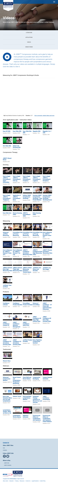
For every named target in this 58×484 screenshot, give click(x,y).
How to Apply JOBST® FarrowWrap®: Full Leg (17, 178)
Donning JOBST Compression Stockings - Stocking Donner (47, 198)
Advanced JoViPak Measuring (6, 234)
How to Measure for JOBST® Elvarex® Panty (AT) (7, 252)
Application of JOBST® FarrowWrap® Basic (17, 198)
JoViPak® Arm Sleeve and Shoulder (37, 269)
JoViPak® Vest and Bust (7, 286)
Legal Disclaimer (35, 480)
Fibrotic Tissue (17, 396)
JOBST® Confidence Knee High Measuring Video (37, 252)
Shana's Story (6, 361)
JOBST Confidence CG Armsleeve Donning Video (7, 342)
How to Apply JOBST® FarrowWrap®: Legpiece (37, 178)
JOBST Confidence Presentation (46, 398)
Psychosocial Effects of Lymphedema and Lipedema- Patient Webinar (47, 418)
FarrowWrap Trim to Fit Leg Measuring (37, 234)
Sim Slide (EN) (7, 146)
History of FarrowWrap (36, 304)
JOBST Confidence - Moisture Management (16, 325)
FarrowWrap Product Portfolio (27, 304)
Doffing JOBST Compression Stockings (27, 197)
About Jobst (5, 480)
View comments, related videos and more (44, 115)
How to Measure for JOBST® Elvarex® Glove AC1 (47, 235)
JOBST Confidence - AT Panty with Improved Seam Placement (47, 306)
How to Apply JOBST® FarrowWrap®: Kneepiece (47, 178)
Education (11, 480)
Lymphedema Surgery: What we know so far (7, 411)
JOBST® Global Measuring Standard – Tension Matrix (27, 270)
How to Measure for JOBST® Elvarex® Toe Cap (17, 252)
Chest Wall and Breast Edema (27, 378)
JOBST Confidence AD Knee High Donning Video (47, 319)
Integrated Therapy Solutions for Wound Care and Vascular (37, 399)
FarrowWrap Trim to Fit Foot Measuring (27, 234)
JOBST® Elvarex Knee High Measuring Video (7, 269)
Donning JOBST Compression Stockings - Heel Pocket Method (37, 198)
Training (16, 480)
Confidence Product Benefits (17, 304)
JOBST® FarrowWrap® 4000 (27, 214)
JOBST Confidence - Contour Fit (6, 324)
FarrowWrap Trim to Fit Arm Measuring (17, 234)
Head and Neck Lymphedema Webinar (27, 398)
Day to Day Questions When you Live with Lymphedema (7, 399)
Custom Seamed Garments (47, 378)
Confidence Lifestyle (6, 304)
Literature (29, 32)
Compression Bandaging (36, 378)
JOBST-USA (6, 463)
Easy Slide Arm (7, 213)
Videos (29, 42)
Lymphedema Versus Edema (17, 416)
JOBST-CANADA (7, 465)
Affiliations (29, 37)
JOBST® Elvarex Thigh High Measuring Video (17, 269)
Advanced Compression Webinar (6, 379)
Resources (22, 480)
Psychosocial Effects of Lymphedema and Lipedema (37, 418)
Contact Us (6, 442)
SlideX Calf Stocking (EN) (17, 146)
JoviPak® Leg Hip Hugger (47, 268)
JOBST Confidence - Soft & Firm (26, 324)
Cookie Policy (42, 480)
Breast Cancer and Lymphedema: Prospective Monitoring (17, 380)
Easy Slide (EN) (17, 131)
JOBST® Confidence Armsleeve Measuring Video (27, 252)
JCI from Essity (12, 478)
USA (4, 448)
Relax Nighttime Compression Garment (37, 341)
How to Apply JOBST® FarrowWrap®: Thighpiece (7, 198)
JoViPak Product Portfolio (27, 340)
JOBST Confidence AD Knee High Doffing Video (37, 319)
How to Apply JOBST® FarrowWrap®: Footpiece (27, 178)
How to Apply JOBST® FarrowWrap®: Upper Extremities (7, 179)
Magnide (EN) (36, 131)
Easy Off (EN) (6, 131)
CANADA (5, 450)
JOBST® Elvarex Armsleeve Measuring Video (47, 251)
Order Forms (29, 47)
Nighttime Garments (25, 416)
